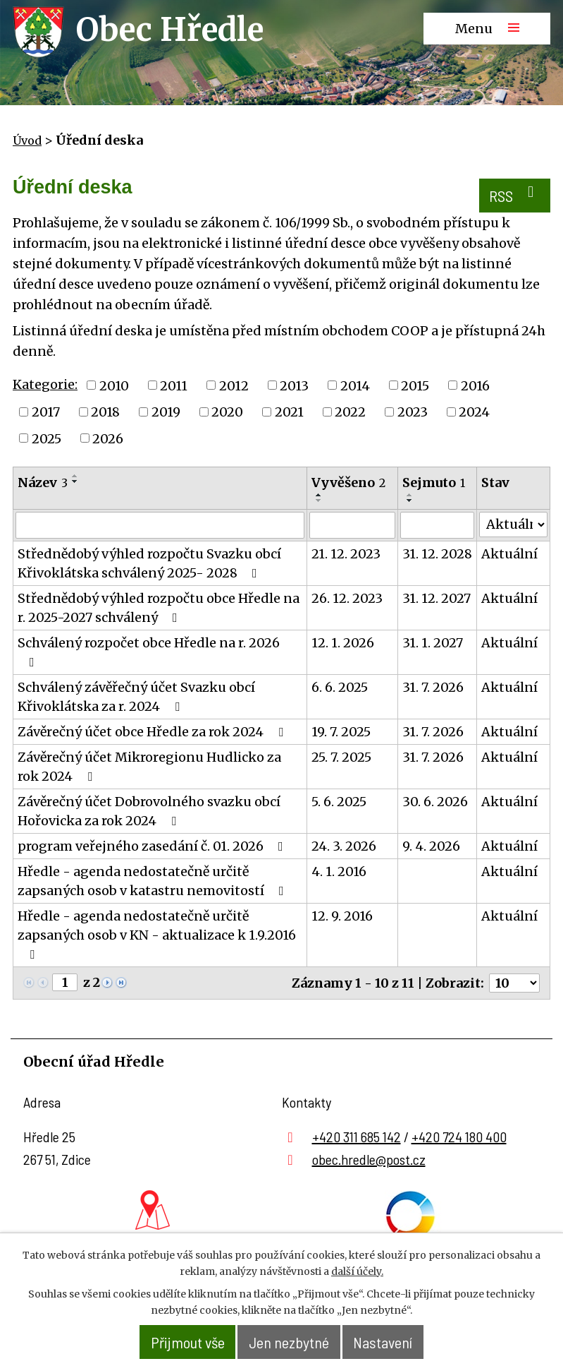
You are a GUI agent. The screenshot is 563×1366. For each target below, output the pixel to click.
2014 (355, 390)
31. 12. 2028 (437, 559)
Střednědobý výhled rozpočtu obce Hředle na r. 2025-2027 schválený (158, 612)
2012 (234, 390)
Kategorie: (45, 389)
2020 (227, 416)
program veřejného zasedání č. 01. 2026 (153, 851)
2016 (475, 390)
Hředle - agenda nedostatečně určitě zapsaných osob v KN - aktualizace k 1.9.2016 (157, 939)
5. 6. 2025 (338, 806)
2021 (289, 416)
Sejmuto (433, 487)
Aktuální (509, 559)
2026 (107, 443)
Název (43, 487)
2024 (474, 416)
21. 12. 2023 (346, 559)
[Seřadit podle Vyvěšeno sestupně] (319, 505)
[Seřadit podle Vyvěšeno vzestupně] (319, 500)
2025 (46, 443)
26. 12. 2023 (347, 603)
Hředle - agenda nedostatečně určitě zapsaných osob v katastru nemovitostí (154, 886)
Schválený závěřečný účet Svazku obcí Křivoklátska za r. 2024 (136, 701)
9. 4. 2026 (431, 851)
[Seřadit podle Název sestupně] (75, 486)
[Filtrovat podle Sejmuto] (437, 530)
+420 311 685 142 (356, 1140)
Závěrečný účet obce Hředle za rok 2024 (153, 737)
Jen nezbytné (290, 1342)
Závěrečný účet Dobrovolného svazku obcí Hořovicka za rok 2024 (149, 816)
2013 (294, 390)
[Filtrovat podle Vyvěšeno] (352, 530)
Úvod (27, 140)
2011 (173, 390)
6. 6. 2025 (339, 692)
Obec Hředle (170, 29)
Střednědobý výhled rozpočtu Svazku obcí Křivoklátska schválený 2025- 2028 (149, 568)
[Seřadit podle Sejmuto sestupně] (410, 505)
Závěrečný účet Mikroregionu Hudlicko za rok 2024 (149, 771)
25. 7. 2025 (341, 762)
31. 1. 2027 (432, 648)
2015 (415, 390)
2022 (350, 416)
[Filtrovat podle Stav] (513, 529)
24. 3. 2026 (343, 851)
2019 (165, 416)
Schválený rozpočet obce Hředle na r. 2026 (149, 656)
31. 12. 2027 (436, 603)
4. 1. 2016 (338, 876)
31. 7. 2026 (433, 692)
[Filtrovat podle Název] (160, 530)
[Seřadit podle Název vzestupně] (75, 481)
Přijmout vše (176, 1342)
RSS (512, 197)
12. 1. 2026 (342, 648)
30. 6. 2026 (435, 806)
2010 (114, 390)
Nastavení (396, 1342)
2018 (105, 416)
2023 (412, 416)
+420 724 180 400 (459, 1140)
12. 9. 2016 (342, 921)
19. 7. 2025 (341, 737)
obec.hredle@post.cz (369, 1163)
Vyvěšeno (348, 487)
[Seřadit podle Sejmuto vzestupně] (410, 500)
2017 (46, 416)
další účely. (357, 1272)
